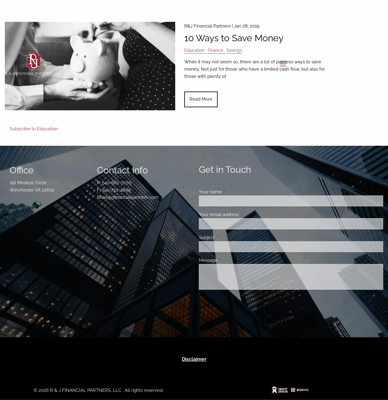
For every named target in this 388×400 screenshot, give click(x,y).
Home (372, 16)
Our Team (346, 43)
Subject (229, 237)
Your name (232, 192)
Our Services (365, 70)
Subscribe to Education (34, 129)
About (306, 29)
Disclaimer (194, 359)
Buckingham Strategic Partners (332, 57)
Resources (335, 84)
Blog (374, 98)
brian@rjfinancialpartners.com (128, 197)
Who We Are (313, 43)
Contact (370, 111)
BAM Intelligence (342, 98)
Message (230, 260)
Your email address (241, 214)
